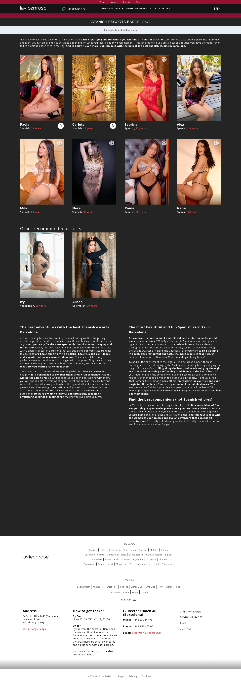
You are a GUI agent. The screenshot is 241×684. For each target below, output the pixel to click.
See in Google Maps (34, 629)
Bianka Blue (136, 586)
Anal (156, 564)
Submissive (96, 559)
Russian (126, 559)
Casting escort (105, 564)
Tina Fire (124, 586)
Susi (178, 586)
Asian (108, 559)
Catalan (93, 549)
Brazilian (127, 2)
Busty (138, 2)
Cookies (146, 676)
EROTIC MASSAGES (136, 8)
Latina (103, 549)
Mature (114, 2)
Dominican (89, 564)
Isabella (144, 592)
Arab (116, 559)
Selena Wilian (83, 586)
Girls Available (112, 8)
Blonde (165, 549)
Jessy (160, 586)
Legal (121, 676)
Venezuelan (130, 549)
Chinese (163, 559)
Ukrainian (151, 559)
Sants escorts (136, 554)
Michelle (170, 586)
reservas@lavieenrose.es (147, 632)
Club (153, 8)
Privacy (133, 676)
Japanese (146, 564)
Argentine (138, 559)
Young (103, 2)
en (217, 9)
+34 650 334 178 (76, 8)
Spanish (143, 549)
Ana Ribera (98, 586)
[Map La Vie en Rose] (120, 491)
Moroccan (121, 564)
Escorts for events (94, 554)
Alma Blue (150, 586)
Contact (164, 8)
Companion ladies (116, 554)
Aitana (135, 592)
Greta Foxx (111, 586)
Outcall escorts (154, 554)
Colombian (115, 549)
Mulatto (154, 549)
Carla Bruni (114, 592)
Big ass (169, 554)
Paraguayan (168, 564)
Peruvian (134, 564)
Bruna (126, 592)
